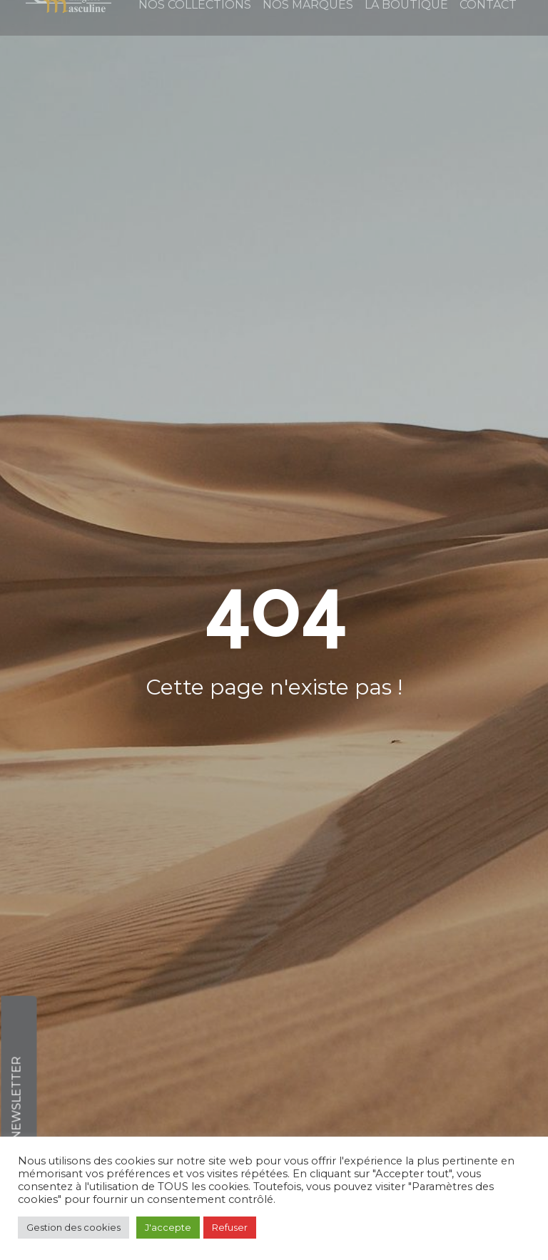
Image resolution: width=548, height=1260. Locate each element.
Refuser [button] (230, 1227)
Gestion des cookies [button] (73, 1227)
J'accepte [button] (168, 1227)
